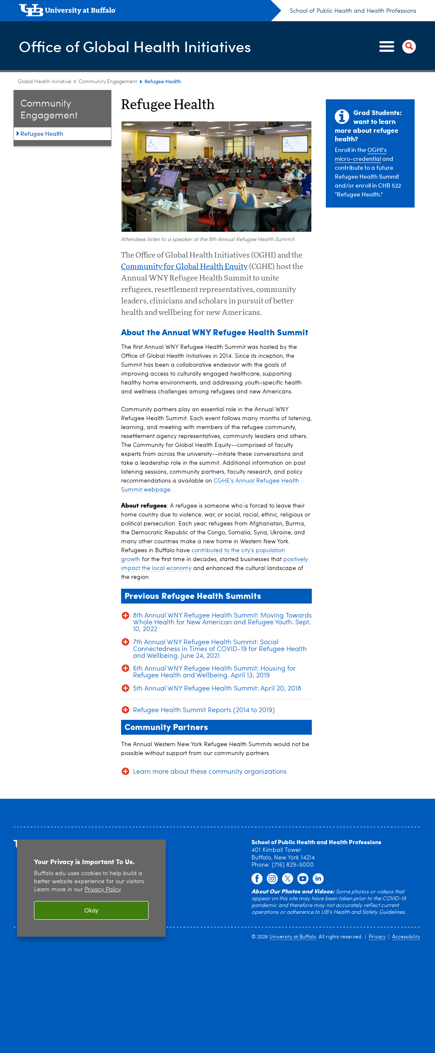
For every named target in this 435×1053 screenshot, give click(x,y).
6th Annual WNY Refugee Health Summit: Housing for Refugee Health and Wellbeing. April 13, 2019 (214, 672)
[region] (91, 889)
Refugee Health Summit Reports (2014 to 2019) (204, 710)
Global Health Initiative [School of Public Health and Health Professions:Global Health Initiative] (44, 81)
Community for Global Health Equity (184, 267)
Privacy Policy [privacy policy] (103, 892)
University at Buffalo (292, 937)
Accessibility (406, 937)
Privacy (377, 937)
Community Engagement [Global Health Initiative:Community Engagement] (108, 81)
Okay (91, 912)
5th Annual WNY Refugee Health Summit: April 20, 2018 (217, 688)
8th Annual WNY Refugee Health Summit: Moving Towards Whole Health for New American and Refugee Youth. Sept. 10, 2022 (222, 622)
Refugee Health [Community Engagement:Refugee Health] (41, 133)
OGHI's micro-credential (361, 154)
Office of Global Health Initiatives (135, 45)
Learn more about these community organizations (210, 772)
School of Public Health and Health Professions (353, 11)
